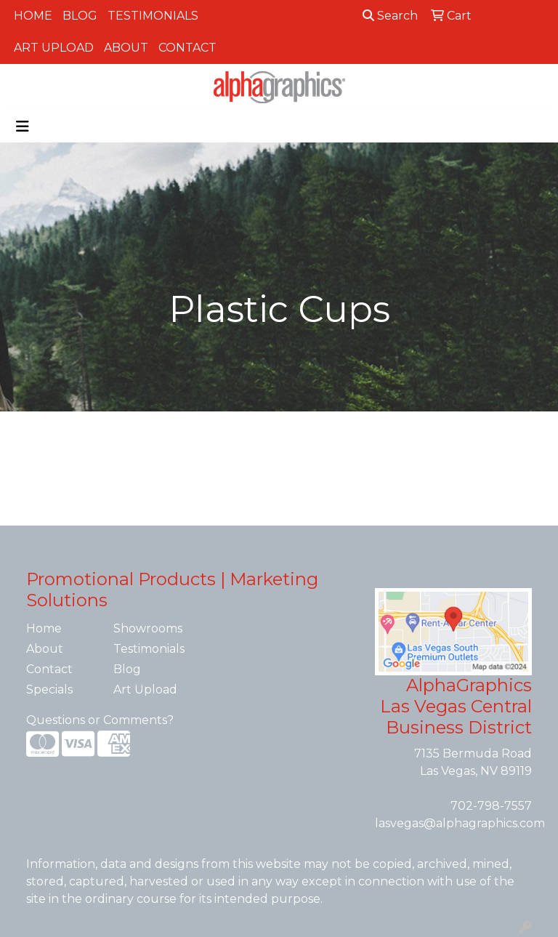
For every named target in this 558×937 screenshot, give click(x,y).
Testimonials (153, 16)
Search (390, 16)
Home (33, 16)
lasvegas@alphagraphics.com (460, 823)
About (126, 48)
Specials (49, 689)
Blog (79, 16)
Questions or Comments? (100, 720)
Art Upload (54, 48)
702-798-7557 (491, 806)
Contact (187, 48)
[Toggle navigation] (22, 126)
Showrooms (147, 628)
